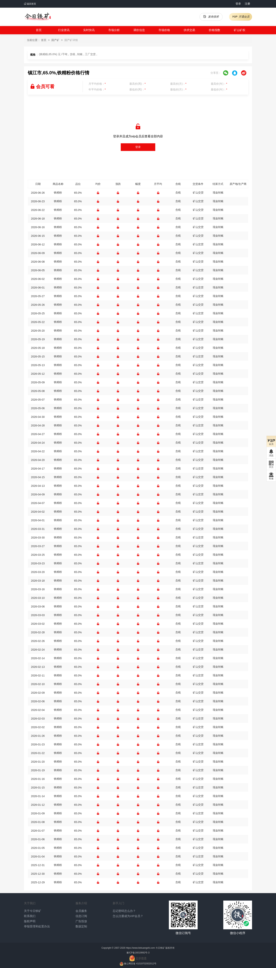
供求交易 (189, 30)
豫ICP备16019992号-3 (138, 952)
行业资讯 (64, 30)
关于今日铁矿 (32, 910)
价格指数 (214, 30)
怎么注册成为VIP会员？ (128, 916)
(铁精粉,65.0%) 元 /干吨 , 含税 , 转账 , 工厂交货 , (68, 54)
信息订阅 (81, 916)
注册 (247, 3)
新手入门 (118, 903)
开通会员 (240, 16)
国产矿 (55, 40)
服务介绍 (81, 903)
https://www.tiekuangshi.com (140, 948)
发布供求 (211, 16)
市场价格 (164, 30)
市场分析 (114, 30)
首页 (39, 30)
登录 (238, 3)
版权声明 (29, 921)
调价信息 (139, 30)
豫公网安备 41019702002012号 (140, 963)
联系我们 (29, 916)
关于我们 (29, 903)
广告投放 (81, 921)
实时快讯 (89, 30)
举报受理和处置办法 (37, 926)
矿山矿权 (239, 30)
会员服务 (81, 910)
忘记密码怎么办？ (124, 910)
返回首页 (30, 3)
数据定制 (81, 926)
